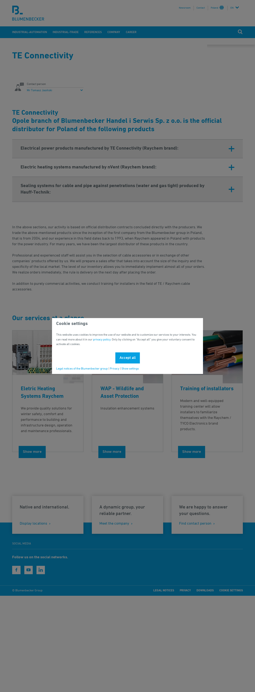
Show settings (130, 368)
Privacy (114, 368)
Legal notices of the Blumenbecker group (82, 368)
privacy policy (102, 339)
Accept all (128, 358)
